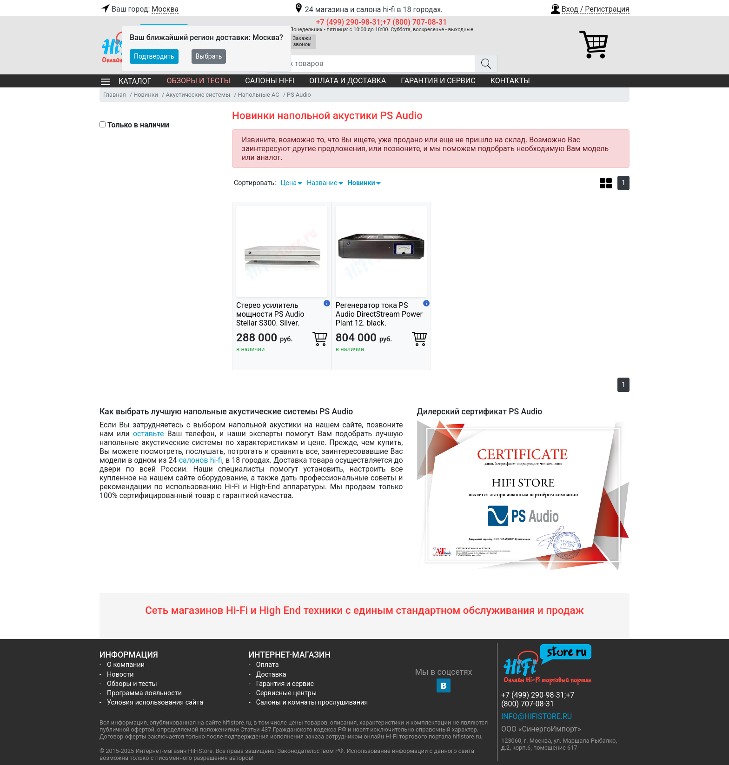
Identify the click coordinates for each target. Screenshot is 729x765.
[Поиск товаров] (370, 64)
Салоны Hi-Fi (269, 80)
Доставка (271, 675)
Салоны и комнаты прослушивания (312, 702)
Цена (289, 183)
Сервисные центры (286, 693)
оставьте (148, 433)
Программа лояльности (144, 693)
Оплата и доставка (347, 80)
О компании (126, 665)
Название (322, 183)
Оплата (267, 665)
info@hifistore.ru (536, 716)
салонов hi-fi (200, 460)
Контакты (510, 80)
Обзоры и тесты (198, 80)
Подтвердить (154, 56)
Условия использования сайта (155, 702)
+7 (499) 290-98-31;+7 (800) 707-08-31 (381, 22)
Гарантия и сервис (438, 80)
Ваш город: (139, 9)
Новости (120, 675)
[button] (590, 8)
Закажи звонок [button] (302, 41)
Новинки (361, 183)
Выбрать (209, 56)
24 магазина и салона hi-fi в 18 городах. (368, 9)
